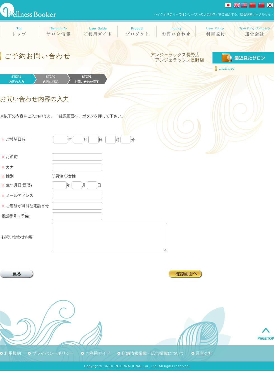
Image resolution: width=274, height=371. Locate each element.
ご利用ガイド (97, 353)
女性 (72, 176)
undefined (226, 68)
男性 (59, 176)
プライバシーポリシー (53, 353)
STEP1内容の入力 (16, 79)
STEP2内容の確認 (50, 79)
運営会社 (204, 353)
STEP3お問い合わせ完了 (86, 79)
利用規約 (12, 353)
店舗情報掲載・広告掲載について (153, 353)
